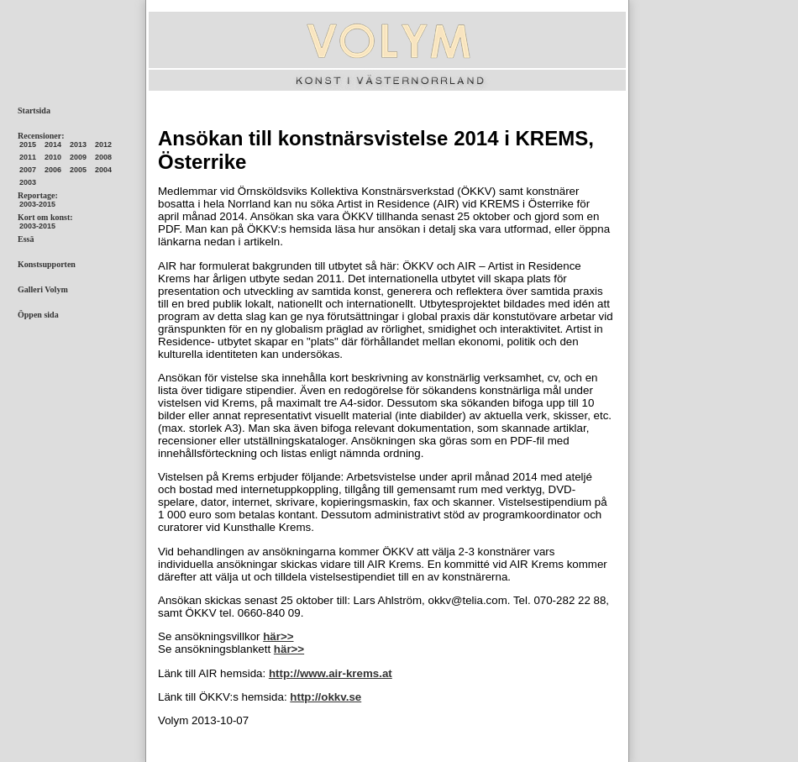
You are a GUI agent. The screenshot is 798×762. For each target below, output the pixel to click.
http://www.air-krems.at (330, 673)
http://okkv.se (325, 697)
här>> (278, 636)
